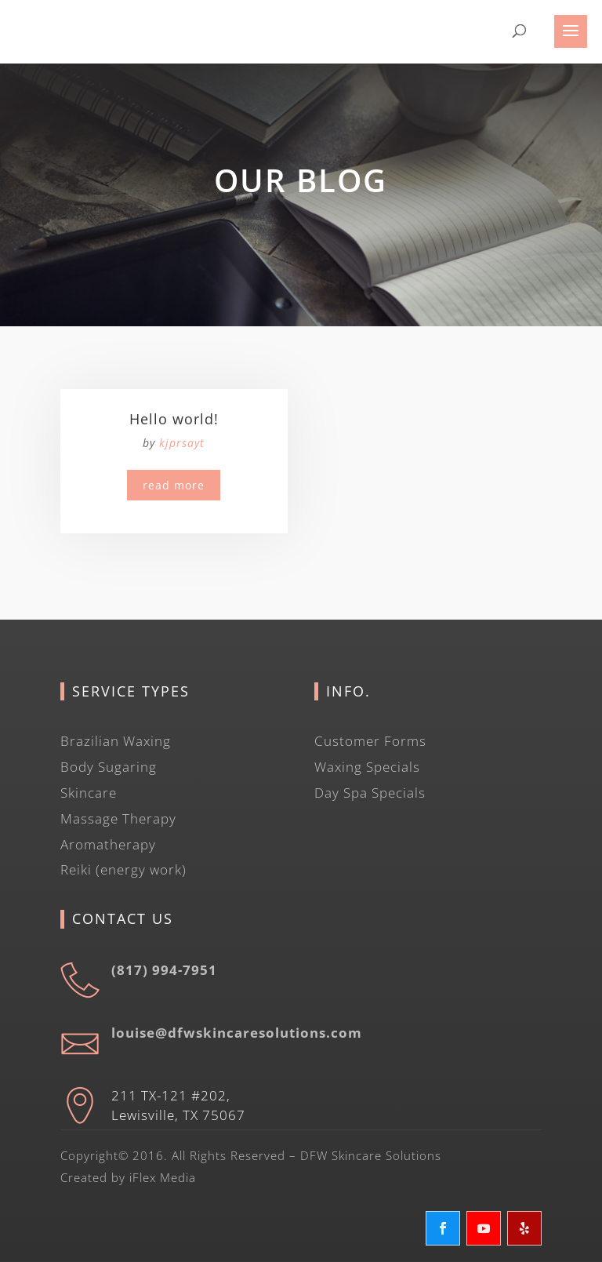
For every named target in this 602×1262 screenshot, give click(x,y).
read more (174, 485)
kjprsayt (182, 442)
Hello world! (174, 418)
